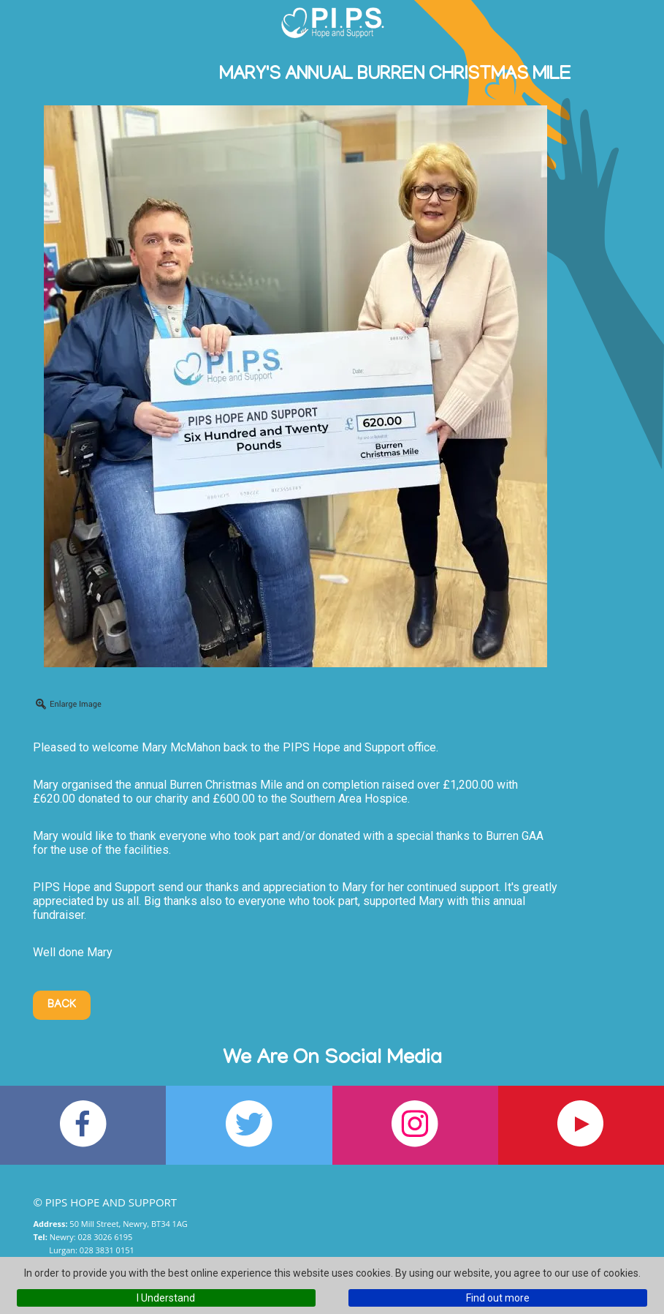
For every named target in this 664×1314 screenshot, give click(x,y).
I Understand (166, 1298)
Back (61, 1005)
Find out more (498, 1298)
